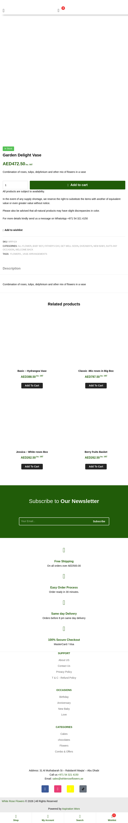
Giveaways (86, 246)
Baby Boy (38, 246)
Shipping (64, 561)
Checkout (64, 639)
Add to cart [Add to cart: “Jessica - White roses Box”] (32, 466)
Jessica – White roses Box (32, 451)
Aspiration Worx (71, 808)
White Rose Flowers (13, 801)
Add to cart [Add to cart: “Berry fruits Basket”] (96, 466)
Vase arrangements (35, 254)
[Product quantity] (15, 185)
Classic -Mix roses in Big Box (96, 370)
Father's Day (52, 246)
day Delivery (64, 613)
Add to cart (79, 185)
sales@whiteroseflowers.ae (68, 778)
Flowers (15, 254)
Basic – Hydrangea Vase (32, 370)
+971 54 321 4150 (68, 774)
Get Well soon (70, 246)
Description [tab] (12, 268)
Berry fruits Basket (96, 451)
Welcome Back (24, 249)
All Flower (25, 246)
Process (64, 587)
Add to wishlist (14, 230)
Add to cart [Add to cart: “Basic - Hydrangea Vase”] (32, 385)
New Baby (99, 246)
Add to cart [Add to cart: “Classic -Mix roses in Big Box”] (96, 385)
